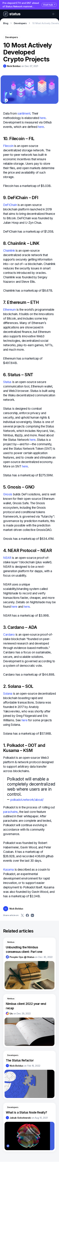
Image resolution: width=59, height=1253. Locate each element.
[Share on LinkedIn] (32, 915)
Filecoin (8, 146)
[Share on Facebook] (27, 915)
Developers (20, 23)
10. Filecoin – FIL (18, 138)
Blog (5, 23)
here (43, 118)
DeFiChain (10, 205)
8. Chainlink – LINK (21, 243)
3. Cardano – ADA (20, 627)
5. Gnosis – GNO (18, 487)
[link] (12, 66)
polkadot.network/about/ (27, 800)
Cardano (9, 634)
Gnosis (7, 494)
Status (7, 382)
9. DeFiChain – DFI (20, 197)
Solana (7, 693)
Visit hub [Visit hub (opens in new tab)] (49, 4)
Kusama (8, 869)
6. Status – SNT (18, 374)
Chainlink (9, 250)
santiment (23, 113)
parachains (10, 812)
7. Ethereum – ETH (21, 302)
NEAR (7, 558)
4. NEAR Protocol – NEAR (27, 550)
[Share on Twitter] (22, 915)
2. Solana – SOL (18, 686)
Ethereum (9, 309)
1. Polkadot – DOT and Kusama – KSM (24, 748)
